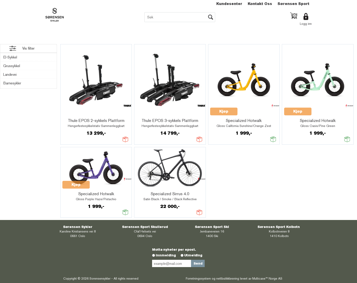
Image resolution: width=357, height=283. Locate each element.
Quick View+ (74, 114)
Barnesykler (12, 83)
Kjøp (223, 111)
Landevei (10, 74)
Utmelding (193, 255)
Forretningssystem (198, 278)
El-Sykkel (10, 57)
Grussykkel (11, 66)
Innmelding (166, 255)
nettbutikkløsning (227, 278)
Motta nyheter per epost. (174, 249)
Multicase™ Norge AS (267, 278)
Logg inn (306, 23)
